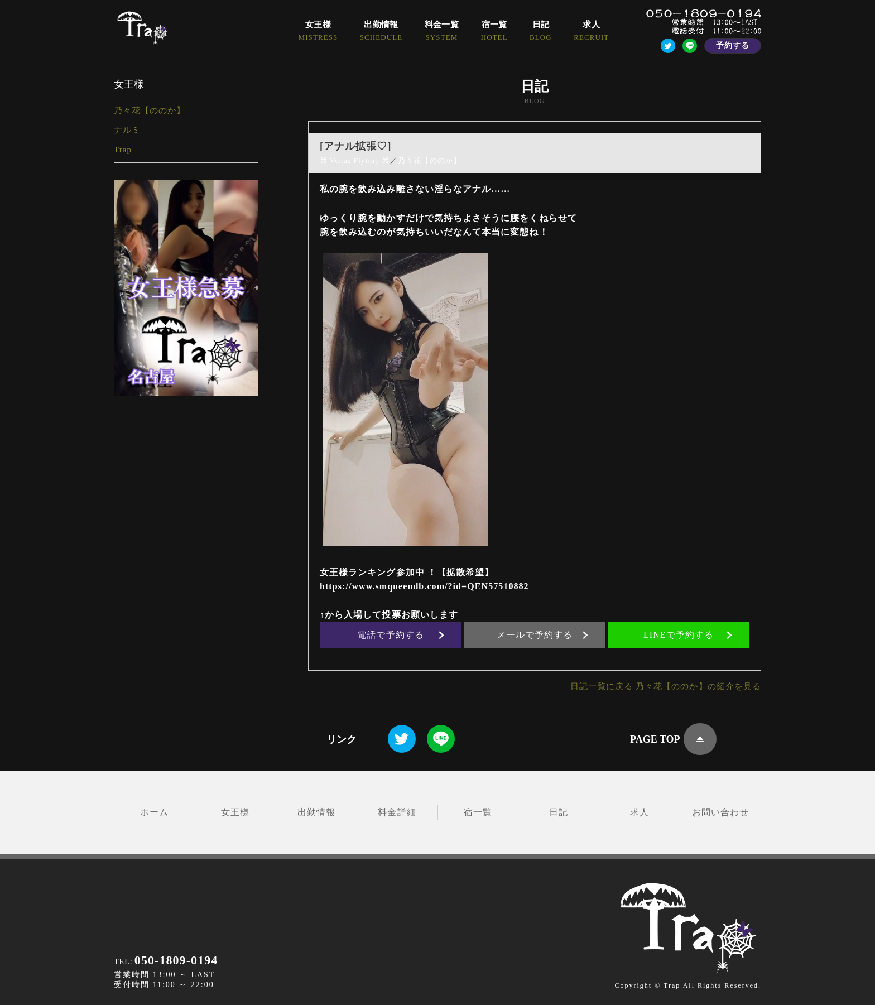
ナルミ (127, 130)
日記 (558, 811)
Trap (123, 149)
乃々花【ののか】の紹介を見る (694, 686)
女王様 (235, 811)
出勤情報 (316, 811)
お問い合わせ (720, 811)
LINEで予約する (688, 634)
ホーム (154, 811)
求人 (639, 811)
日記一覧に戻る (592, 686)
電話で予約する (401, 634)
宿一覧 (478, 811)
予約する (732, 45)
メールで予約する (543, 634)
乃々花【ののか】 (150, 110)
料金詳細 (397, 811)
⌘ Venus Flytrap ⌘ (356, 160)
